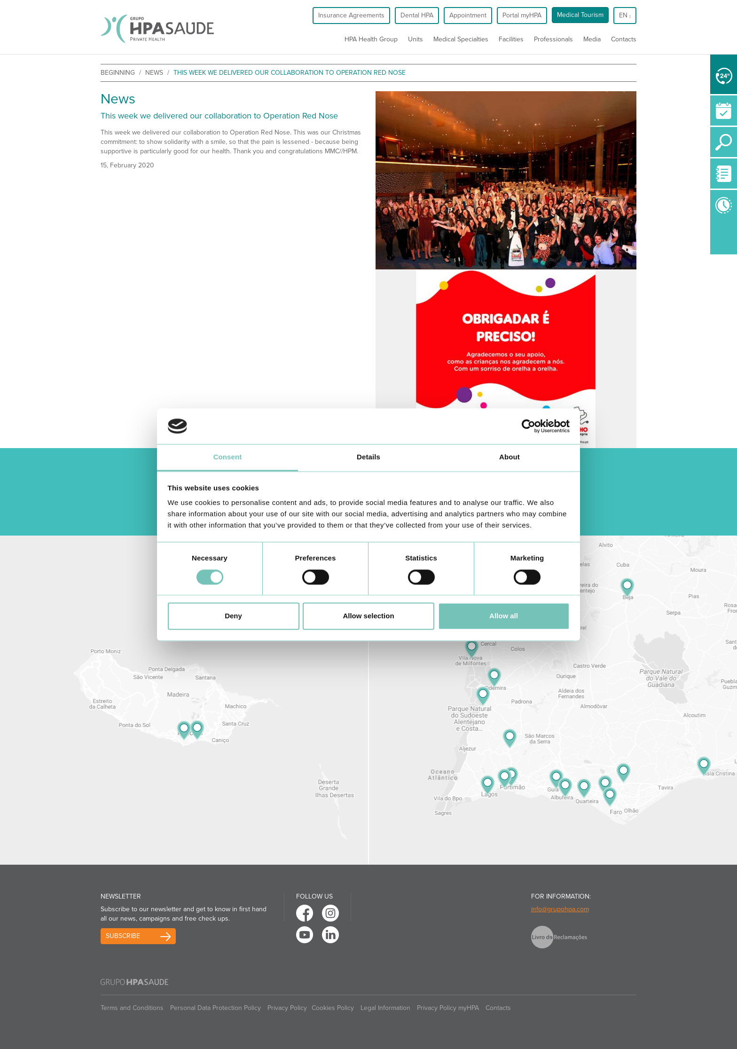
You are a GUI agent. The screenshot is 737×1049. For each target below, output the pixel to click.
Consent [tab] (227, 457)
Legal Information (385, 1008)
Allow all (503, 616)
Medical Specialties (460, 39)
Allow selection (368, 616)
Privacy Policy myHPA (448, 1008)
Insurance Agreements (351, 15)
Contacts (623, 39)
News (154, 73)
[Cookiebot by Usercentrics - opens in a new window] (528, 426)
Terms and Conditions (132, 1008)
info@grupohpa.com (560, 909)
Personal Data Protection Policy (215, 1008)
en (625, 15)
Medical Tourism (580, 15)
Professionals (553, 39)
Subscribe (123, 936)
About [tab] (509, 457)
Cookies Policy (333, 1008)
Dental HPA (416, 15)
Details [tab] (368, 457)
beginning (118, 73)
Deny (233, 616)
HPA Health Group (371, 39)
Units (415, 39)
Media (592, 39)
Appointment (467, 15)
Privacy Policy (287, 1008)
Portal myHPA (521, 15)
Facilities (511, 39)
